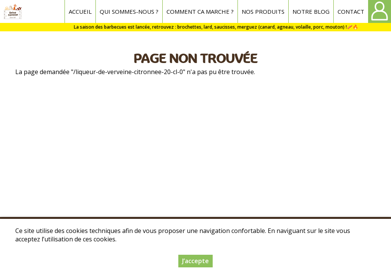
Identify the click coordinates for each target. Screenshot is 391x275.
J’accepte (195, 261)
